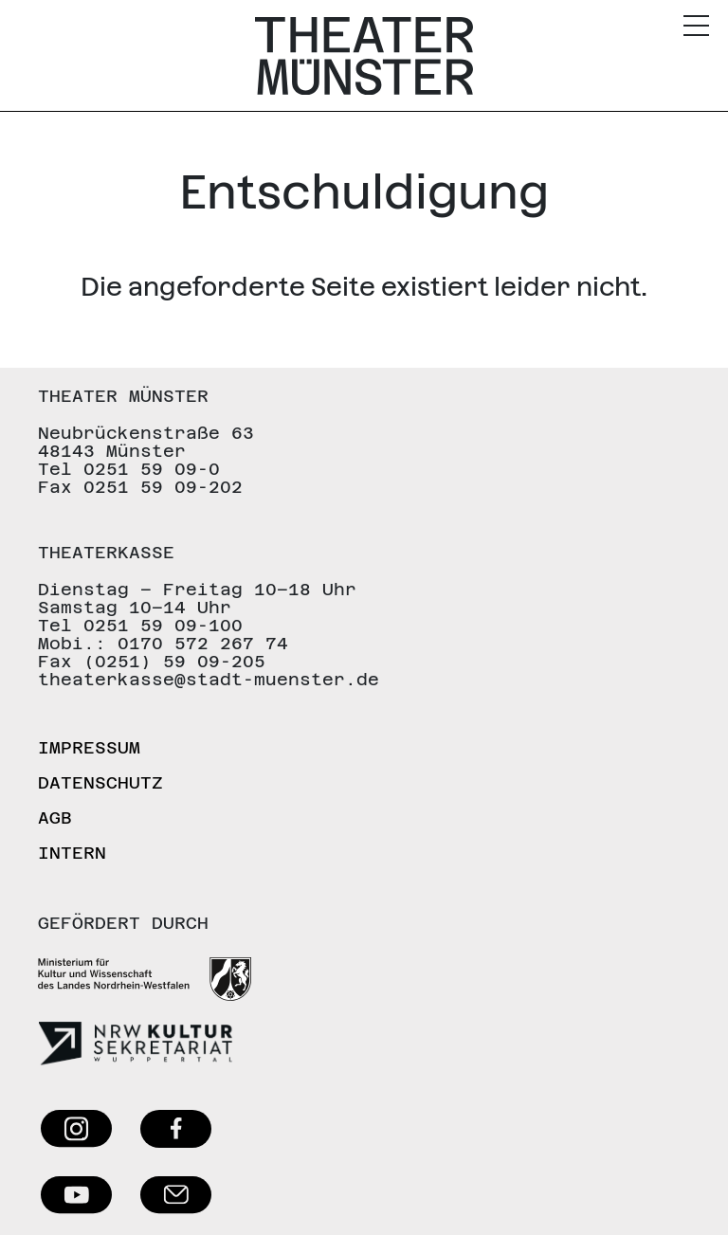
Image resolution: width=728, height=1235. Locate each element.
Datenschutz (100, 782)
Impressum (89, 747)
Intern (72, 853)
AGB (55, 817)
